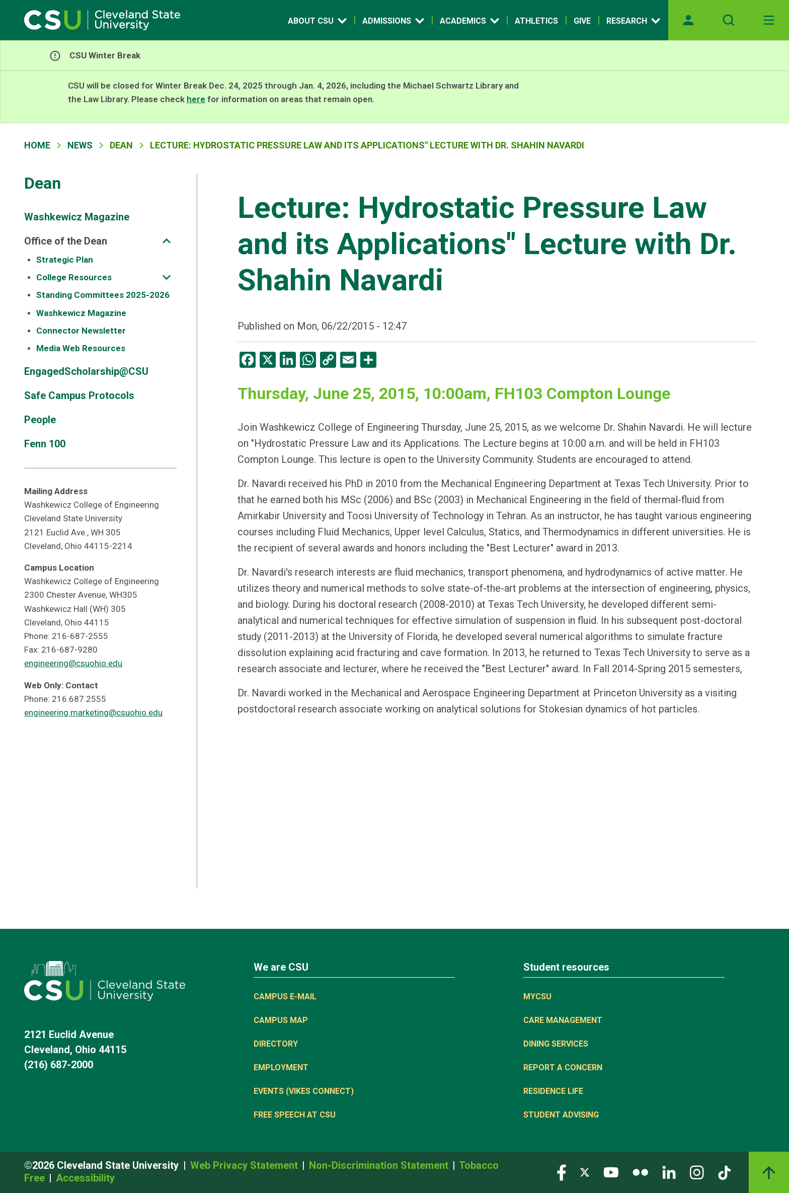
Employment (281, 1067)
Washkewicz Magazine (76, 217)
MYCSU (537, 996)
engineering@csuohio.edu (73, 663)
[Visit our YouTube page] (610, 1171)
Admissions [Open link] (393, 20)
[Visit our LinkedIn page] (669, 1171)
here (196, 99)
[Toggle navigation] (769, 20)
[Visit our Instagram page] (697, 1171)
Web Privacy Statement (245, 1165)
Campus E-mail (285, 996)
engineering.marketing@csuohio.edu (93, 712)
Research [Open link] (633, 20)
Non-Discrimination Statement (380, 1165)
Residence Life (553, 1091)
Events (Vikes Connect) (304, 1091)
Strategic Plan (64, 260)
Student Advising (561, 1115)
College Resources (74, 277)
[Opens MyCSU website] (688, 20)
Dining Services (555, 1044)
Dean (42, 183)
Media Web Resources (80, 348)
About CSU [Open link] (317, 20)
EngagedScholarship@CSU (86, 371)
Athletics (536, 21)
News (80, 145)
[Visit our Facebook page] (561, 1171)
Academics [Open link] (469, 20)
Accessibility (85, 1178)
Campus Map (281, 1020)
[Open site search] (728, 20)
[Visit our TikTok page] (724, 1171)
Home (37, 145)
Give (582, 21)
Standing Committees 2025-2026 (103, 295)
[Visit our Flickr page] (640, 1171)
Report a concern (562, 1067)
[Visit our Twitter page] (584, 1171)
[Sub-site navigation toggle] (166, 241)
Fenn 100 (44, 444)
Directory (276, 1044)
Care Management (562, 1020)
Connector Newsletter (81, 331)
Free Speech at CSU (295, 1115)
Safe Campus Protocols (79, 395)
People (40, 420)
